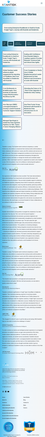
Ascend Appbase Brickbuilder (9, 418)
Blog (24, 400)
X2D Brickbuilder (6, 405)
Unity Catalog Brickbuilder (8, 407)
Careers (25, 407)
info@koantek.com (6, 386)
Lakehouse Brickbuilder (8, 410)
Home (3, 397)
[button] (41, 3)
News (24, 405)
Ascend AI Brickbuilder (7, 413)
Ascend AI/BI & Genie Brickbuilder (10, 415)
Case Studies (26, 397)
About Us (4, 400)
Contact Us (26, 402)
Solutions (4, 402)
